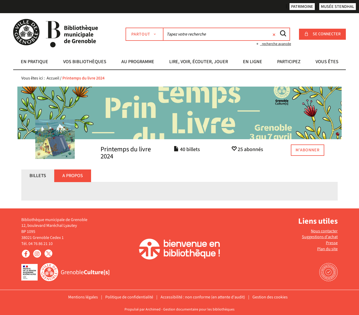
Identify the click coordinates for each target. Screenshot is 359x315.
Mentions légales (83, 297)
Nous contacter (324, 231)
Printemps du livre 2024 (126, 152)
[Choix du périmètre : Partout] (144, 34)
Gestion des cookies (270, 297)
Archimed (153, 309)
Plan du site (327, 249)
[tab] (37, 175)
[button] (34, 62)
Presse (332, 243)
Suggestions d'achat (320, 237)
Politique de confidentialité (129, 297)
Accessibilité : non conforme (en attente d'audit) (203, 297)
